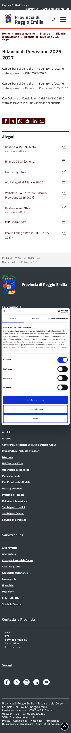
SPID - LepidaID (11, 598)
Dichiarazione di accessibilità (17, 724)
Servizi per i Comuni (13, 513)
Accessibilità (52, 720)
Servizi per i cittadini (13, 507)
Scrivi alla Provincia (16, 639)
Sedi (7, 632)
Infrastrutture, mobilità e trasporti (21, 451)
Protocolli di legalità (13, 494)
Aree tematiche (25, 33)
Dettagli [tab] (35, 318)
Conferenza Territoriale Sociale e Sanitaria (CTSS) (29, 444)
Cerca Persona (13, 646)
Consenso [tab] (13, 318)
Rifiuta (35, 419)
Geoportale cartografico (15, 573)
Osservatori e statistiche (15, 470)
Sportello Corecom (12, 604)
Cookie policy (20, 720)
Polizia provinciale (12, 488)
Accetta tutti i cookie (35, 400)
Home (6, 33)
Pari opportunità (11, 476)
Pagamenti (8, 591)
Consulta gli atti (11, 566)
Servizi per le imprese (14, 520)
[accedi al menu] (63, 19)
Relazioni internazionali (15, 501)
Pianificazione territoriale (16, 482)
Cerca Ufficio (12, 643)
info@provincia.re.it (23, 717)
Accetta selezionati (35, 409)
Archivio (6, 432)
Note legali (36, 720)
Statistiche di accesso (48, 724)
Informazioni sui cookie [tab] (58, 318)
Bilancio (45, 33)
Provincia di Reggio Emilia (29, 19)
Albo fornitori (9, 548)
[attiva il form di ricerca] (53, 20)
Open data (8, 585)
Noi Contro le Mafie (12, 463)
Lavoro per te (9, 579)
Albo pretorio (9, 554)
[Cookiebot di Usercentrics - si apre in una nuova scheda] (52, 311)
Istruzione (7, 457)
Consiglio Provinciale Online (17, 560)
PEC (7, 636)
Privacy (6, 720)
